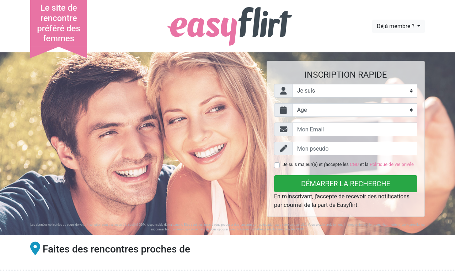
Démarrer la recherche (345, 183)
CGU (354, 164)
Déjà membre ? (396, 26)
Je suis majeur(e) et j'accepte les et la (348, 164)
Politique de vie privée (392, 164)
